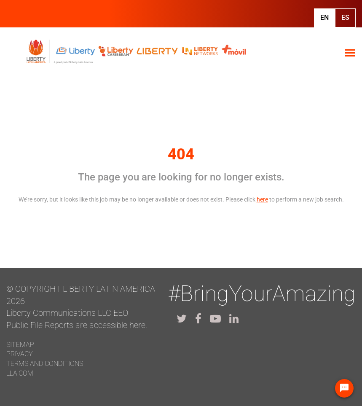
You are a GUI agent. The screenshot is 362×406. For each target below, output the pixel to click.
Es (345, 17)
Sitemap (20, 345)
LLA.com (19, 373)
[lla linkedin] (234, 318)
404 (181, 154)
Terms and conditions (44, 364)
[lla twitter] (182, 318)
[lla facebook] (198, 318)
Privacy (19, 354)
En (324, 17)
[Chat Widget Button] (344, 388)
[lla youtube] (215, 318)
